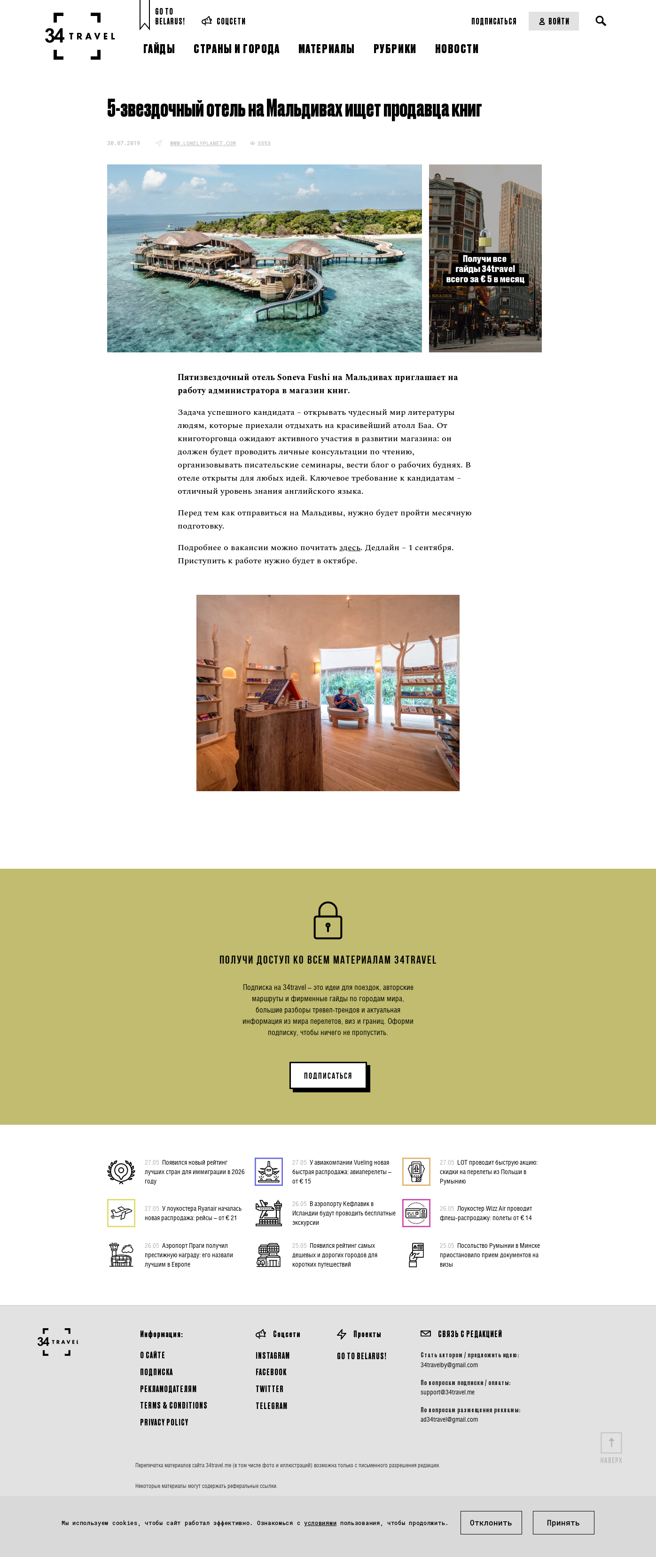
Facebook (271, 1371)
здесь (349, 547)
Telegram (272, 1405)
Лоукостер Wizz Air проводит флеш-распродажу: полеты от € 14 (486, 1213)
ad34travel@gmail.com (449, 1419)
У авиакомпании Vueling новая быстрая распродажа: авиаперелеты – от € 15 (341, 1171)
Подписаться (494, 21)
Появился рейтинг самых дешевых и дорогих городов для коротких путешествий (334, 1254)
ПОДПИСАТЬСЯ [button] (328, 1076)
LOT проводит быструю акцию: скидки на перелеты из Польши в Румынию (489, 1171)
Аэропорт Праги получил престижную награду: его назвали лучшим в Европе (189, 1254)
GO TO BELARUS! (362, 1355)
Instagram (273, 1355)
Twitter (270, 1388)
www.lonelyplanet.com (203, 143)
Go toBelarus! (170, 16)
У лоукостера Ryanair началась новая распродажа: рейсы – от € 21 (193, 1213)
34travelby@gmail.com (449, 1365)
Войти (554, 21)
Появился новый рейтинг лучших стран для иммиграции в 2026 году (195, 1171)
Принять (563, 1522)
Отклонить (491, 1522)
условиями (320, 1522)
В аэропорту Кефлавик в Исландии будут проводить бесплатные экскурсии (344, 1212)
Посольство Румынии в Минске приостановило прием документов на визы (490, 1254)
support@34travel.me (448, 1392)
